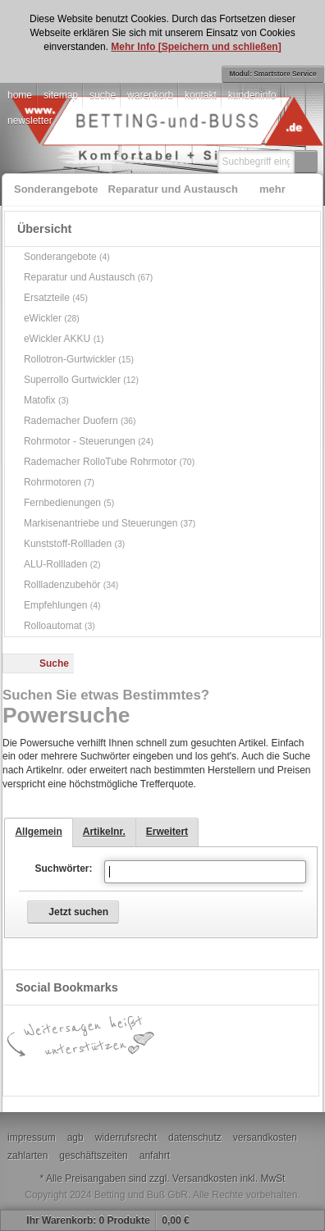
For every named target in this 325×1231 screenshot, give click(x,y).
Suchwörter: (63, 868)
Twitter (204, 1073)
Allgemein (38, 831)
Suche (54, 663)
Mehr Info (134, 46)
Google (105, 1073)
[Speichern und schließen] (220, 46)
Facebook (56, 1073)
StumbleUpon (253, 1073)
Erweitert (167, 831)
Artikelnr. (104, 831)
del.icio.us (155, 1073)
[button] (306, 161)
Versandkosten (204, 1178)
